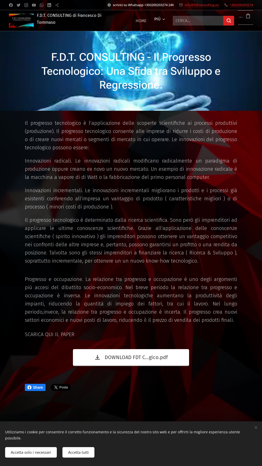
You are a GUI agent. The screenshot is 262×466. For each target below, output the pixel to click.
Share (35, 387)
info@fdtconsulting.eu (202, 5)
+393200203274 (241, 5)
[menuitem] (141, 20)
